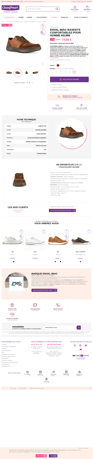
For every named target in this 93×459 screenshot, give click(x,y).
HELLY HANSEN (80, 251)
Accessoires (43, 17)
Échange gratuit (6, 350)
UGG (35, 251)
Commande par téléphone (9, 346)
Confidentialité (6, 366)
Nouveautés (10, 17)
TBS (12, 251)
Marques (65, 17)
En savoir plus (55, 57)
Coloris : (52, 65)
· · (12, 254)
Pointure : (62, 68)
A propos (4, 344)
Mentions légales (22, 388)
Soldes (55, 17)
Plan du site (13, 388)
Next (90, 244)
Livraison (4, 348)
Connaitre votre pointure (8, 354)
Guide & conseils (82, 17)
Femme (21, 17)
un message (37, 352)
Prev (2, 244)
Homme (30, 17)
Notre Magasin (6, 364)
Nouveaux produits (7, 360)
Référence (53, 59)
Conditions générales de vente (36, 388)
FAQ (3, 352)
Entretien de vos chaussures (10, 362)
